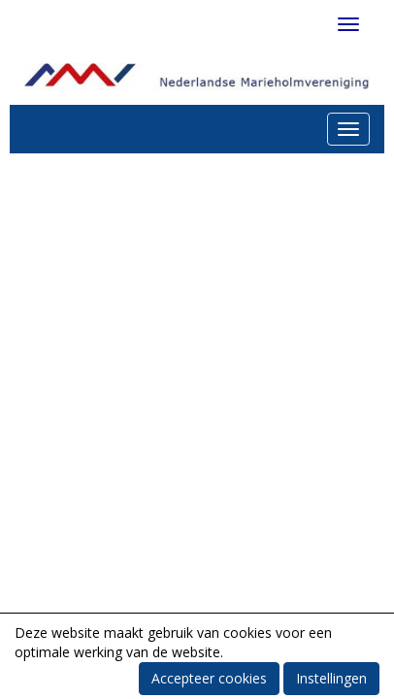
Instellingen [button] (331, 678)
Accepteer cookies (209, 678)
